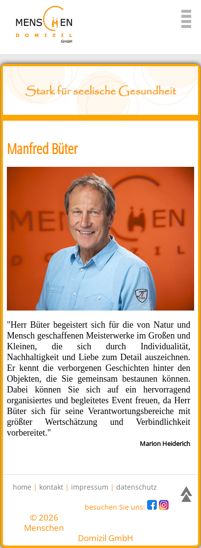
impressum (89, 487)
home (22, 487)
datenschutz (136, 487)
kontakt (51, 487)
